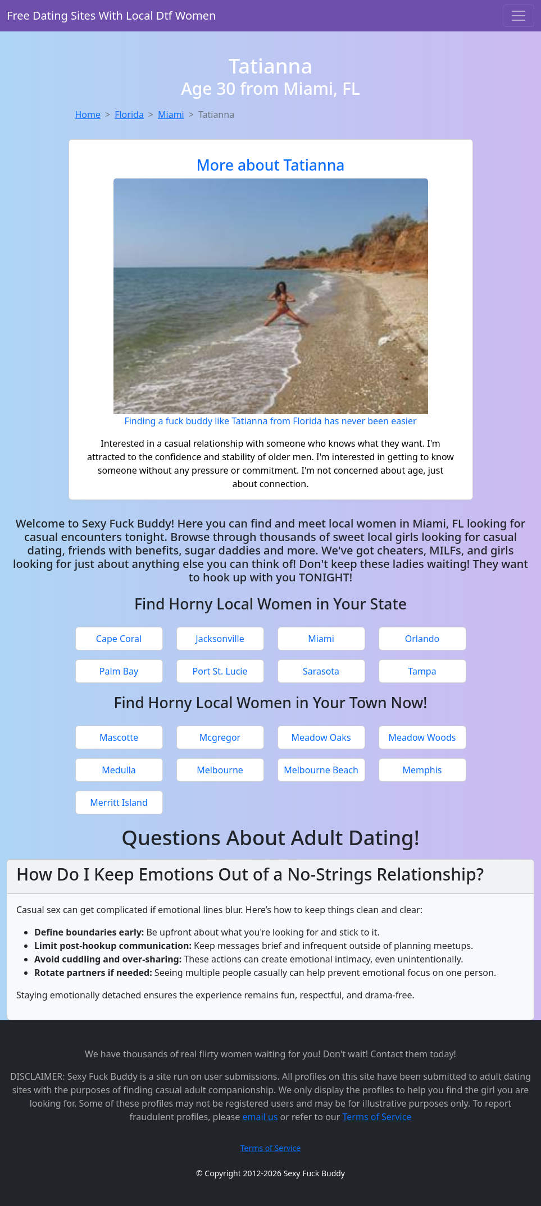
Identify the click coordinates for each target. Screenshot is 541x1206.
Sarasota (321, 671)
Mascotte (118, 737)
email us (260, 1117)
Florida (129, 114)
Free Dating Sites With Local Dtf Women (111, 15)
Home (88, 114)
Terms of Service (377, 1117)
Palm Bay (118, 671)
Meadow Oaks (321, 737)
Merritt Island (119, 802)
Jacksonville (220, 638)
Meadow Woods (422, 737)
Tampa (422, 671)
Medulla (119, 770)
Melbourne (220, 770)
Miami (171, 114)
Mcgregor (219, 737)
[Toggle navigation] (518, 15)
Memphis (422, 770)
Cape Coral (119, 638)
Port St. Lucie (219, 671)
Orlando (422, 638)
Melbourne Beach (321, 770)
